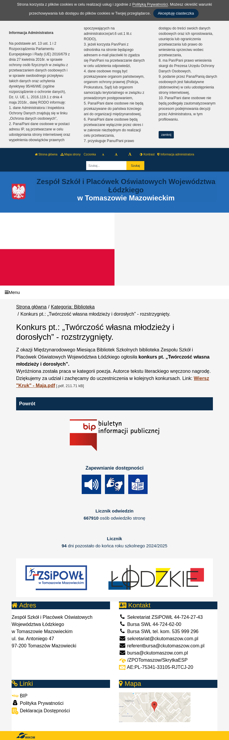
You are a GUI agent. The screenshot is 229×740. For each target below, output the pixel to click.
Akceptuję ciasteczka (176, 13)
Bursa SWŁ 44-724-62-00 (150, 624)
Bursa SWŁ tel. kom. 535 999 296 (159, 631)
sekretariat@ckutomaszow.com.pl (158, 638)
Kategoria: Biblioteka (73, 306)
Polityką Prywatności (150, 4)
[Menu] (114, 292)
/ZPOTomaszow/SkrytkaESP (153, 660)
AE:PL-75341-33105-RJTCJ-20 (156, 667)
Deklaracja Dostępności (41, 711)
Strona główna (46, 154)
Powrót (27, 403)
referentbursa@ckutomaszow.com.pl (161, 645)
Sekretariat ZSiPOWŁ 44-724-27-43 (161, 617)
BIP (19, 695)
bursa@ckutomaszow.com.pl (153, 652)
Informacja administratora (175, 154)
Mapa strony (71, 154)
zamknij (166, 134)
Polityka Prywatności (38, 703)
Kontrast (147, 154)
